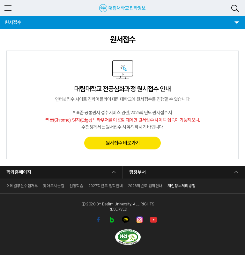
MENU (8, 8)
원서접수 (14, 20)
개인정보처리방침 (181, 186)
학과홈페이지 (18, 172)
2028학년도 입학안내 (145, 186)
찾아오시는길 (53, 186)
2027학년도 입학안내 (105, 186)
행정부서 (137, 172)
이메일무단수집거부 (22, 186)
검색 (235, 8)
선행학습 (76, 186)
